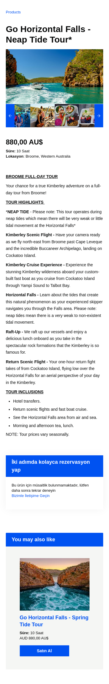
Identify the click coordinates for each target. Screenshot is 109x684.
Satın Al (44, 650)
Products (13, 12)
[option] (18, 115)
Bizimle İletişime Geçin (31, 495)
